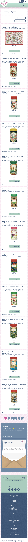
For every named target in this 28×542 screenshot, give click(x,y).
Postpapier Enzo (14, 507)
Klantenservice (14, 495)
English (14, 500)
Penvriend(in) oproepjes (14, 520)
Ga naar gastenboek (7, 436)
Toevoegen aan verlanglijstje (9, 53)
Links (14, 525)
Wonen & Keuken (14, 509)
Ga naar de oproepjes (14, 453)
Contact (14, 501)
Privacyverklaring (14, 502)
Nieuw (14, 522)
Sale (14, 512)
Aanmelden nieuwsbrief (13, 483)
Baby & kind (14, 510)
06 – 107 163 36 (14, 532)
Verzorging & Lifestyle (14, 508)
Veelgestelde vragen (14, 497)
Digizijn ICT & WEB (22, 540)
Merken (14, 513)
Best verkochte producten (14, 514)
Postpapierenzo (14, 518)
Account (14, 496)
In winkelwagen (14, 50)
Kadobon (14, 524)
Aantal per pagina (20, 20)
